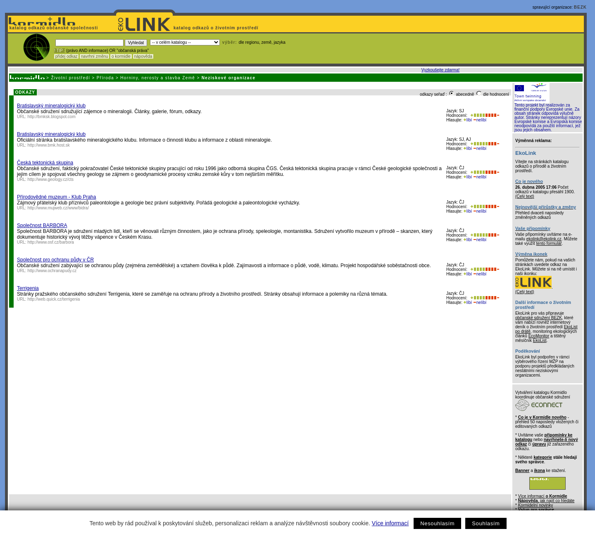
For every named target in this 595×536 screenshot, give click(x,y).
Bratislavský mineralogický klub (51, 106)
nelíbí (479, 120)
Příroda (105, 78)
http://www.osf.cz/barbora (51, 242)
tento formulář (549, 243)
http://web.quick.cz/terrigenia (54, 299)
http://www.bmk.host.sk (49, 145)
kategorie (542, 457)
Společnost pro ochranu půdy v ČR (55, 260)
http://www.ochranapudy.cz (52, 270)
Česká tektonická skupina (45, 163)
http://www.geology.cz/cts (51, 179)
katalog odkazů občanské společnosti (53, 28)
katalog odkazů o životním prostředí (217, 28)
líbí (468, 120)
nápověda (143, 56)
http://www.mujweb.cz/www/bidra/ (58, 208)
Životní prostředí (70, 78)
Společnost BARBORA (42, 225)
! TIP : (59, 50)
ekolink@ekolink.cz (544, 239)
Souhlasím (486, 523)
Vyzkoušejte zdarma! (440, 70)
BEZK (580, 7)
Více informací (390, 523)
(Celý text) (524, 196)
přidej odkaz (66, 56)
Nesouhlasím (437, 523)
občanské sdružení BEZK (538, 317)
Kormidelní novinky (535, 505)
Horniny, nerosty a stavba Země (157, 78)
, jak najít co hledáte (546, 500)
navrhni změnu (94, 56)
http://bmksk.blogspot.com (52, 116)
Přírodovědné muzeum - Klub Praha (56, 197)
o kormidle (121, 56)
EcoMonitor (539, 336)
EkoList (540, 340)
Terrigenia (28, 288)
